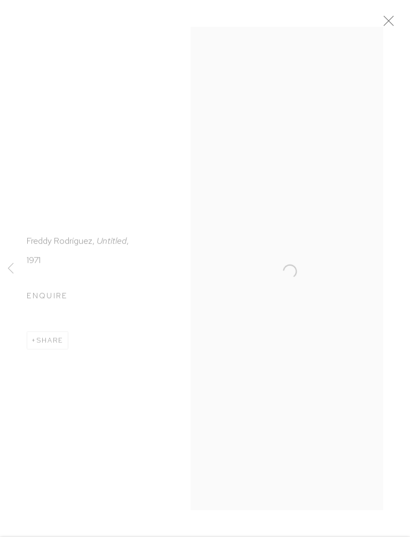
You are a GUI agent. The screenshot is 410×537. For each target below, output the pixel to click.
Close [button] (392, 24)
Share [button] (50, 342)
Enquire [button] (47, 298)
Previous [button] (10, 269)
